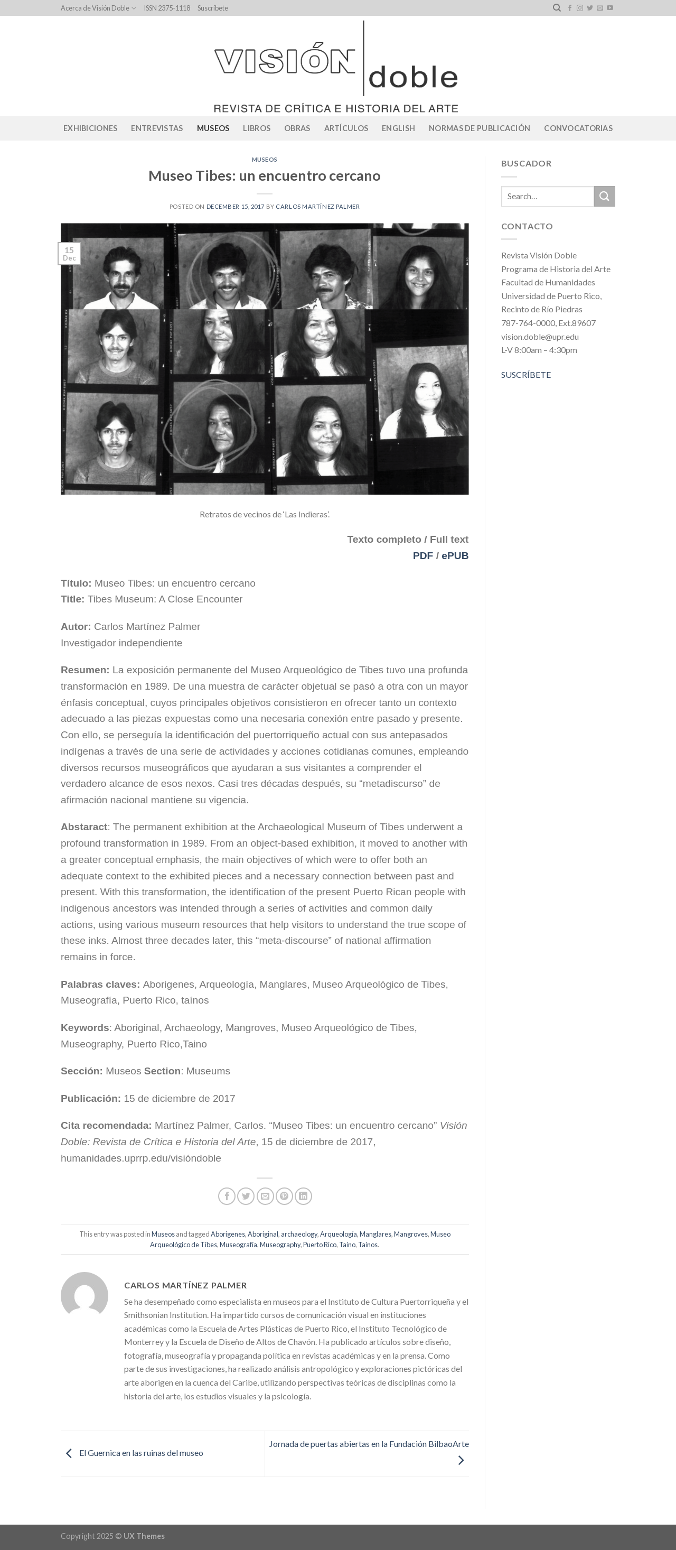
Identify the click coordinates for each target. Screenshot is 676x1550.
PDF (423, 555)
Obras (297, 128)
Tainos (368, 1244)
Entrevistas (157, 128)
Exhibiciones (90, 128)
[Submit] (604, 196)
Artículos (346, 128)
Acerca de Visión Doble (98, 8)
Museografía (238, 1244)
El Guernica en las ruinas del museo (132, 1452)
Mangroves (411, 1234)
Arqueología (338, 1234)
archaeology (299, 1234)
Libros (256, 128)
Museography (280, 1244)
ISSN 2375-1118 (167, 8)
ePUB (455, 555)
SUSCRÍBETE (526, 374)
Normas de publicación (479, 128)
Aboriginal (263, 1234)
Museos (213, 128)
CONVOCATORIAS (578, 128)
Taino (347, 1244)
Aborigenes (228, 1234)
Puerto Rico (319, 1244)
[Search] (557, 8)
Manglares (375, 1234)
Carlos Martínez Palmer (318, 206)
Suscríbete (213, 8)
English (398, 128)
